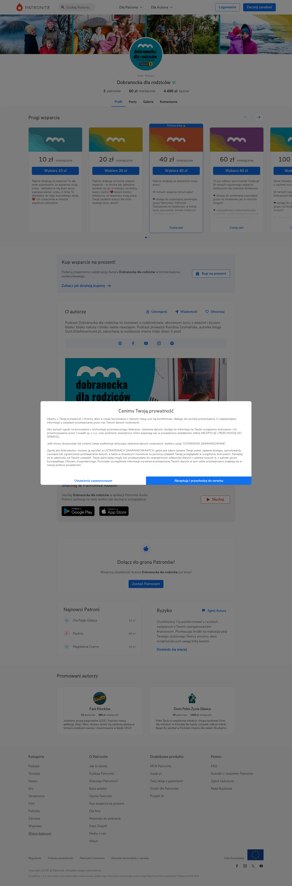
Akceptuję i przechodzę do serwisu (198, 481)
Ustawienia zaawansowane (93, 481)
